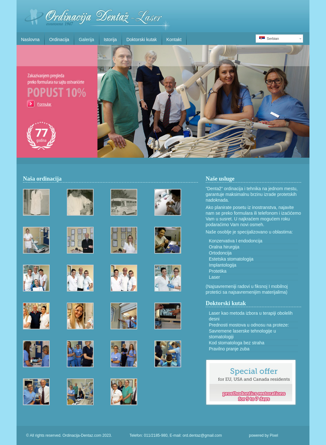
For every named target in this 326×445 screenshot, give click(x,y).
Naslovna (30, 39)
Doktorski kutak (141, 39)
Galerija (86, 39)
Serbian (269, 38)
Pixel (274, 435)
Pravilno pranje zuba (229, 348)
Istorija (110, 39)
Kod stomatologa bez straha (236, 342)
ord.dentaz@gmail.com (202, 435)
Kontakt (174, 39)
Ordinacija (59, 39)
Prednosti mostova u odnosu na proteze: (249, 324)
